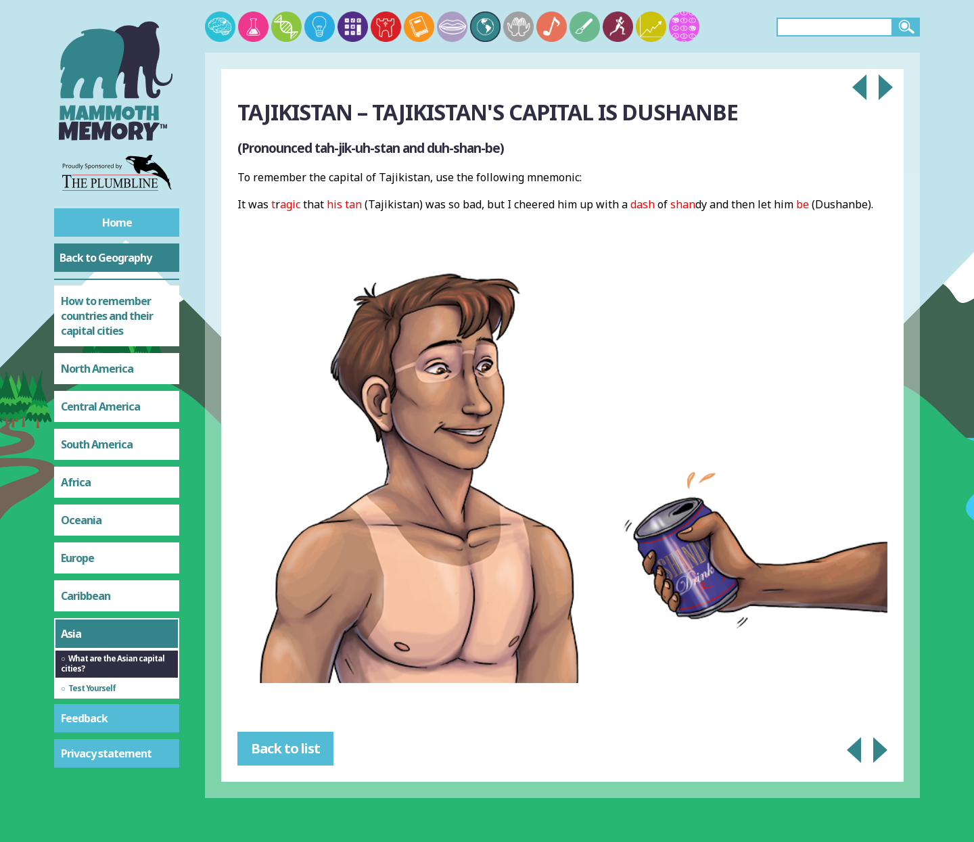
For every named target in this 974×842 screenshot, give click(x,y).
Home (117, 222)
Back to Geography (106, 257)
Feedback (84, 718)
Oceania (81, 520)
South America (97, 444)
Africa (76, 482)
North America (97, 368)
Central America (100, 406)
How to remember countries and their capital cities (107, 316)
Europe (77, 558)
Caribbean (85, 595)
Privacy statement (106, 753)
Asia (71, 633)
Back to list (285, 748)
